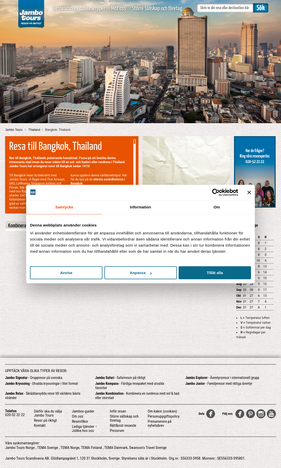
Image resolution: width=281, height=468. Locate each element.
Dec (239, 307)
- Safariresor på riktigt (120, 378)
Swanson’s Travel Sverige (148, 447)
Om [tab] (216, 207)
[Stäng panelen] (249, 192)
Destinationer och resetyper (79, 8)
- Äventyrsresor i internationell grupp (222, 378)
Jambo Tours (14, 130)
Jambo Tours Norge (20, 447)
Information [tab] (140, 207)
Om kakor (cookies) (162, 411)
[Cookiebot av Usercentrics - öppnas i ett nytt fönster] (216, 192)
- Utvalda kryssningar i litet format (41, 383)
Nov (239, 301)
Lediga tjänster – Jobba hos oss (84, 428)
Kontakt (40, 425)
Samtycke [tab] (64, 207)
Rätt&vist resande (123, 425)
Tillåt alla (215, 273)
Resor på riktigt (45, 420)
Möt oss (118, 8)
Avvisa (66, 273)
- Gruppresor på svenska (33, 378)
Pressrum (117, 430)
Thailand (34, 130)
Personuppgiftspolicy (163, 416)
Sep (239, 290)
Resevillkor (80, 421)
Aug (239, 284)
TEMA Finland (91, 447)
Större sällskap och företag (157, 8)
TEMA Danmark (116, 447)
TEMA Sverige (47, 447)
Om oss (77, 416)
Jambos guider (83, 411)
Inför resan (118, 411)
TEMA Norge (70, 447)
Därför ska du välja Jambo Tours (48, 413)
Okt (238, 295)
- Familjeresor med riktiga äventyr (218, 383)
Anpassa (141, 273)
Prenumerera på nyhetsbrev (159, 423)
